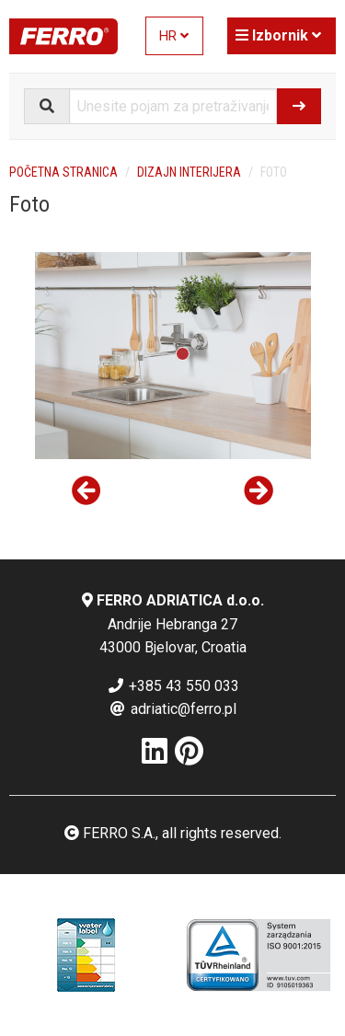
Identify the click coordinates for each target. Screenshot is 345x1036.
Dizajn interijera (189, 172)
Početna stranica (63, 172)
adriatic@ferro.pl (172, 709)
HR (174, 36)
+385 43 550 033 (173, 686)
